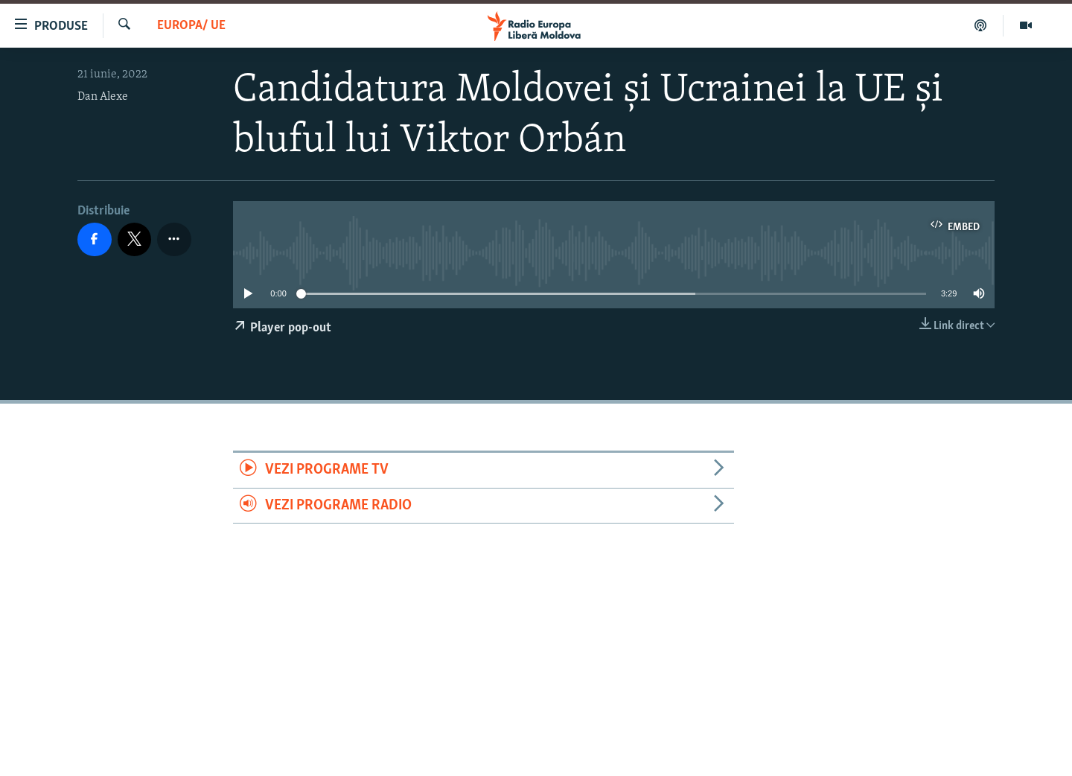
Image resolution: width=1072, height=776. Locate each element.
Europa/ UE (191, 26)
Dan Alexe (102, 97)
